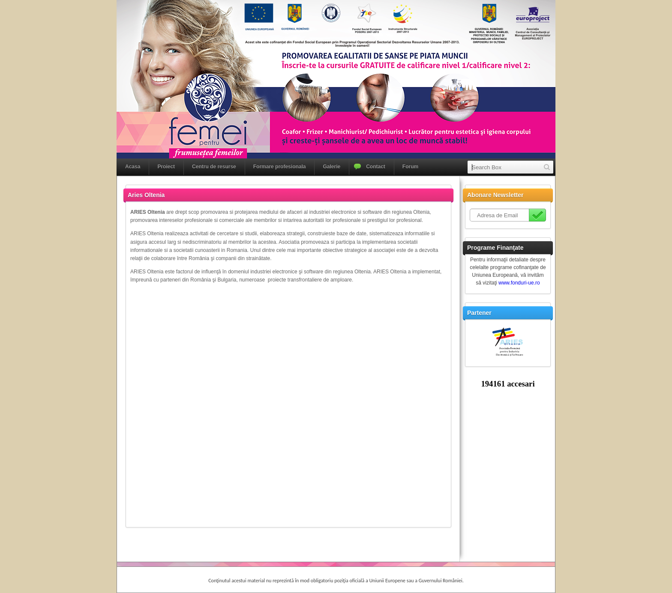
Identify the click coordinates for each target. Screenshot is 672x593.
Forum (410, 167)
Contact (375, 167)
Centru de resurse (214, 167)
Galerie (331, 167)
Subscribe (537, 215)
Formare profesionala (279, 167)
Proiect (166, 167)
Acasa (132, 167)
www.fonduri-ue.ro (519, 283)
